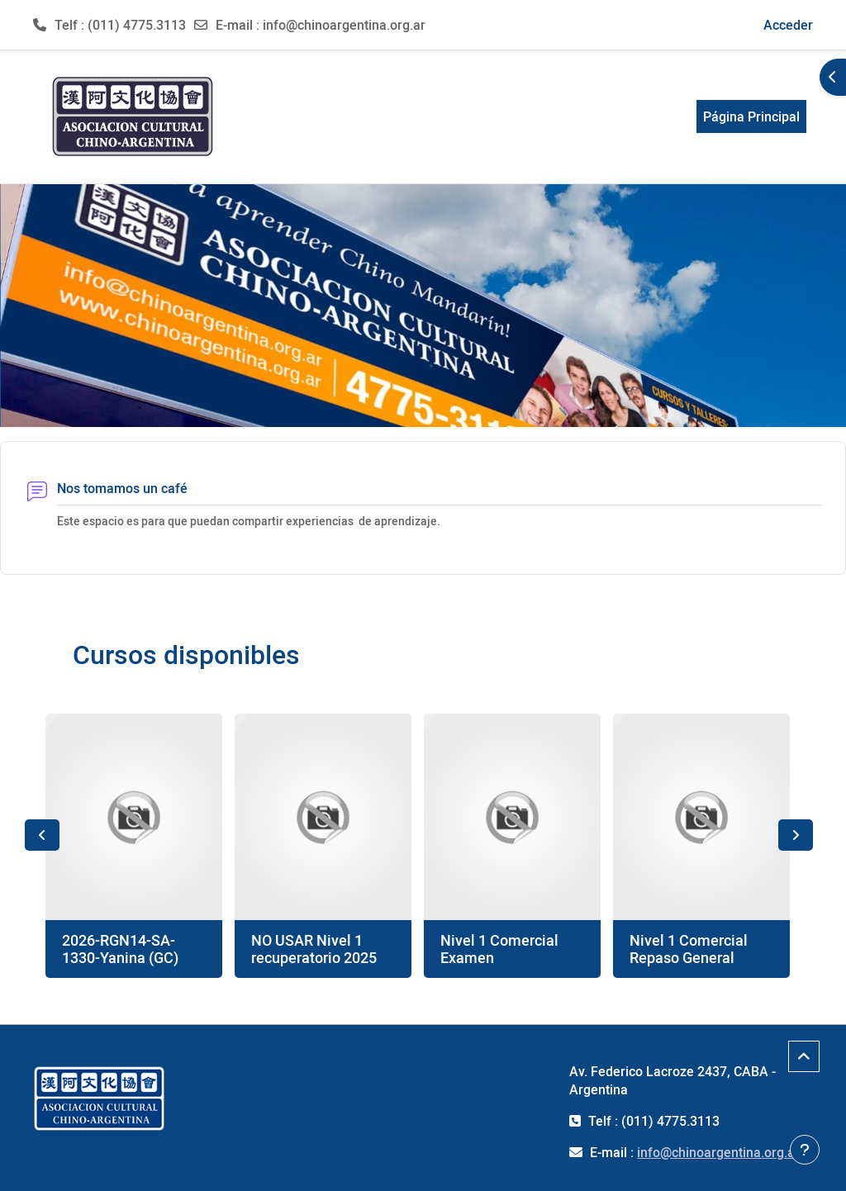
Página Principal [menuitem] (751, 116)
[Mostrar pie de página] (805, 1150)
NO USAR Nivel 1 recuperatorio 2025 (314, 949)
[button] (656, 25)
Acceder (788, 25)
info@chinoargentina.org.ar (344, 25)
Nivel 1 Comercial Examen (499, 949)
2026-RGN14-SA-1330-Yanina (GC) (120, 949)
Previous (42, 835)
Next (795, 835)
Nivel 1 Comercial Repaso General (689, 949)
